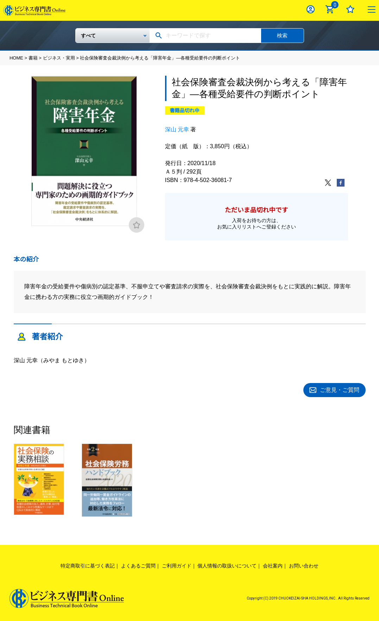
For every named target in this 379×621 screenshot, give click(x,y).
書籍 (33, 58)
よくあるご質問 (138, 564)
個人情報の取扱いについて (227, 564)
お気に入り (350, 9)
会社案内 (273, 564)
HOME (16, 58)
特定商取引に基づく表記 (88, 564)
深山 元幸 (177, 129)
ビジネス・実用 (59, 58)
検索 (282, 35)
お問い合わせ (303, 564)
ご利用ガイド (176, 564)
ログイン (311, 9)
